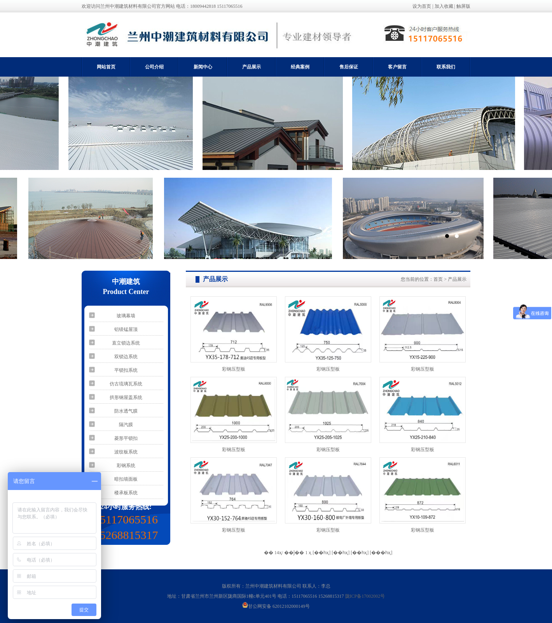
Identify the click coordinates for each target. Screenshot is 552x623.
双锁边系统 (126, 356)
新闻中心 (203, 67)
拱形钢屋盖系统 (126, 397)
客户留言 (397, 67)
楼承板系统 (126, 492)
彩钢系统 (126, 465)
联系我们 (446, 67)
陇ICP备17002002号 (365, 596)
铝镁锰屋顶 (126, 329)
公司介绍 (154, 67)
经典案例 (300, 67)
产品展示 (251, 67)
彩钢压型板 (233, 369)
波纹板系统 (126, 452)
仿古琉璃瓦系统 (126, 384)
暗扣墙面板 (126, 479)
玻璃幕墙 (126, 315)
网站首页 (106, 67)
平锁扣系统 (126, 370)
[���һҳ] (381, 552)
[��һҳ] (360, 552)
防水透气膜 (126, 411)
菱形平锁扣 (126, 438)
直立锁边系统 (126, 343)
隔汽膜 (126, 424)
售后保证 (348, 67)
